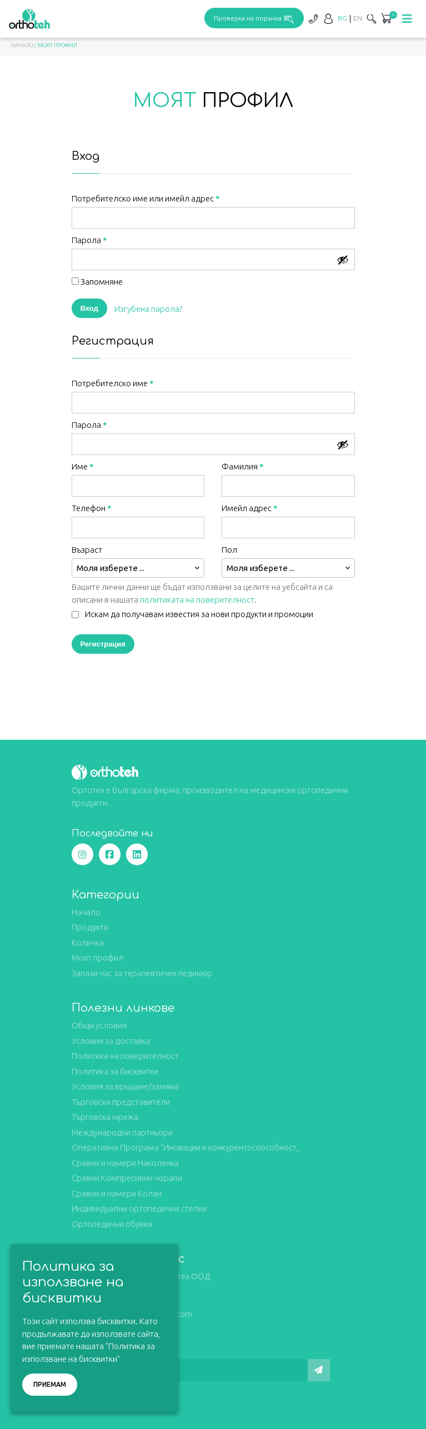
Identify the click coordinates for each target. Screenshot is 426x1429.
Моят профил (97, 957)
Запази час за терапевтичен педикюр (142, 973)
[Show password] (343, 260)
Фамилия (243, 466)
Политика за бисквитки (115, 1071)
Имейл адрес (250, 508)
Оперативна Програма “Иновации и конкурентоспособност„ (185, 1147)
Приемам (49, 1384)
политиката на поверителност (197, 599)
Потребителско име (113, 383)
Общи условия (99, 1025)
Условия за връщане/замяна (125, 1086)
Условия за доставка (111, 1041)
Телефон (92, 508)
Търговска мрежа (105, 1117)
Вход (89, 308)
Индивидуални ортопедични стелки (139, 1208)
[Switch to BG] (342, 18)
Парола (89, 240)
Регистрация (103, 644)
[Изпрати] (319, 1370)
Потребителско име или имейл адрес (146, 198)
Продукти (90, 927)
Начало (22, 45)
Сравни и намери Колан (117, 1193)
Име (83, 466)
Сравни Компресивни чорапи (127, 1178)
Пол (230, 549)
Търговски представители (121, 1102)
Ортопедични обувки (112, 1224)
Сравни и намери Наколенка (125, 1163)
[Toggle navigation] (407, 19)
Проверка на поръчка (254, 18)
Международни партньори (122, 1132)
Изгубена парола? (148, 309)
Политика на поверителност (125, 1056)
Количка (88, 942)
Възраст (88, 549)
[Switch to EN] (357, 18)
